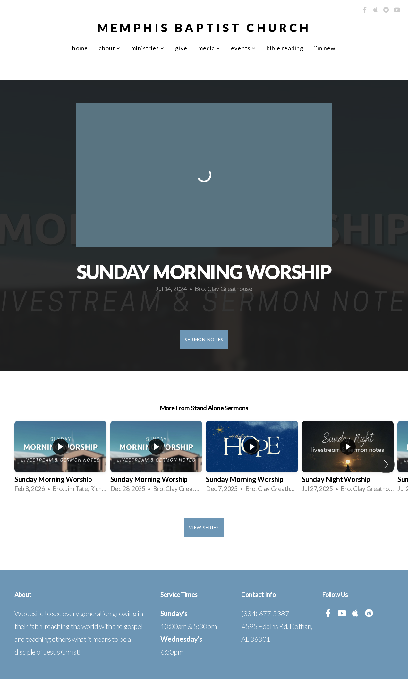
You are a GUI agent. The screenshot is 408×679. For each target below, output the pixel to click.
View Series (204, 527)
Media (209, 48)
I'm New (325, 48)
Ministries (147, 48)
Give (181, 48)
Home (80, 48)
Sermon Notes (204, 339)
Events (243, 48)
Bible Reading (285, 48)
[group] (60, 459)
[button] (386, 464)
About (110, 48)
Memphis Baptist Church (204, 28)
